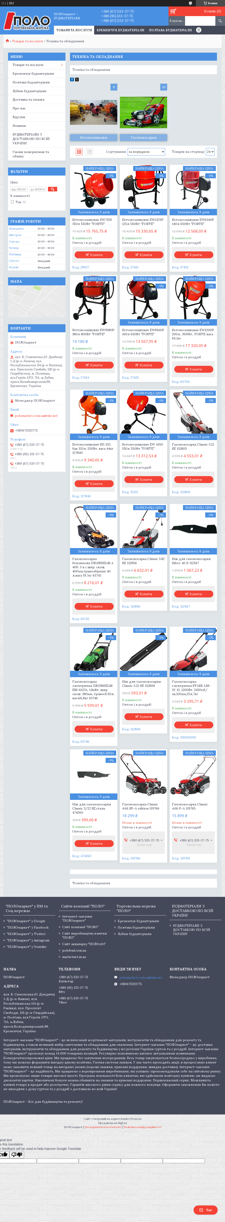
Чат (205, 1210)
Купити (96, 255)
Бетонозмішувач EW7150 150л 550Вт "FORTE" (92, 222)
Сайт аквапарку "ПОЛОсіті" (84, 944)
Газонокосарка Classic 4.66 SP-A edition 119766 (140, 806)
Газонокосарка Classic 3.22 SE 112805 (193, 446)
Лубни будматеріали (29, 91)
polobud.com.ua (74, 950)
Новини (19, 126)
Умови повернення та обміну (31, 154)
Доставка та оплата (28, 99)
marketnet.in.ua (74, 957)
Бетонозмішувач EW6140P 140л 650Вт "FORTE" (193, 222)
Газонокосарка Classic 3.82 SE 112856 (143, 561)
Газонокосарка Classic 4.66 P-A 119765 (190, 806)
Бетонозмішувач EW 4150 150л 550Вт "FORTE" (142, 446)
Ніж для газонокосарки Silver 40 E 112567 (191, 561)
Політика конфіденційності (142, 1127)
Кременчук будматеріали (120, 30)
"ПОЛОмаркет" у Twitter (26, 934)
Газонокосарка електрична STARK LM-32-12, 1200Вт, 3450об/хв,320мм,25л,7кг (191, 687)
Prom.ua (135, 1118)
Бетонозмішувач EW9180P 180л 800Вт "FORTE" (93, 332)
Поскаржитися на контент (103, 1127)
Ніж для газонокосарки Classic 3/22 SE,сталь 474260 (91, 808)
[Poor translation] (16, 1155)
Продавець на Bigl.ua (112, 1123)
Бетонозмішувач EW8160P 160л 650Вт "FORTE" (143, 332)
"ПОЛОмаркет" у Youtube (27, 947)
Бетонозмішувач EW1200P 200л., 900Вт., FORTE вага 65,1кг (193, 334)
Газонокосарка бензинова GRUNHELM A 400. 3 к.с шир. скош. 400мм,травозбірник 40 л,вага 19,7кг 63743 (92, 567)
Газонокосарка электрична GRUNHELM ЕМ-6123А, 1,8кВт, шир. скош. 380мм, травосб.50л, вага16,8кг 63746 (93, 689)
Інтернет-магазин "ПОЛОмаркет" (77, 918)
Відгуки (19, 117)
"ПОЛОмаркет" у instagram (28, 940)
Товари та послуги (27, 41)
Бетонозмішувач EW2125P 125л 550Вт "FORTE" (142, 222)
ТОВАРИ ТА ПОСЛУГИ (74, 30)
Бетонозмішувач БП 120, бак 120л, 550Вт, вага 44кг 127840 (92, 448)
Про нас (19, 108)
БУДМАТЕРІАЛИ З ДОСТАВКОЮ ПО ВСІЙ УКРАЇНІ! (31, 138)
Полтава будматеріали (170, 30)
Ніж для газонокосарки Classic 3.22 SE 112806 (141, 683)
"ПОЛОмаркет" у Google (26, 921)
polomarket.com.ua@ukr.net (36, 416)
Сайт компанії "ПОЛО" (80, 927)
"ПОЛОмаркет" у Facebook (28, 927)
